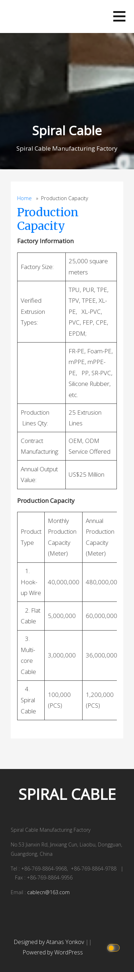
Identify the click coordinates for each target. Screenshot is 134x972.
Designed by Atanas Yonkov (49, 942)
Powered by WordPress (53, 952)
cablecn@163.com (48, 892)
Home (24, 198)
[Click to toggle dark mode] (114, 947)
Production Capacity (48, 219)
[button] (119, 16)
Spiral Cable (67, 130)
